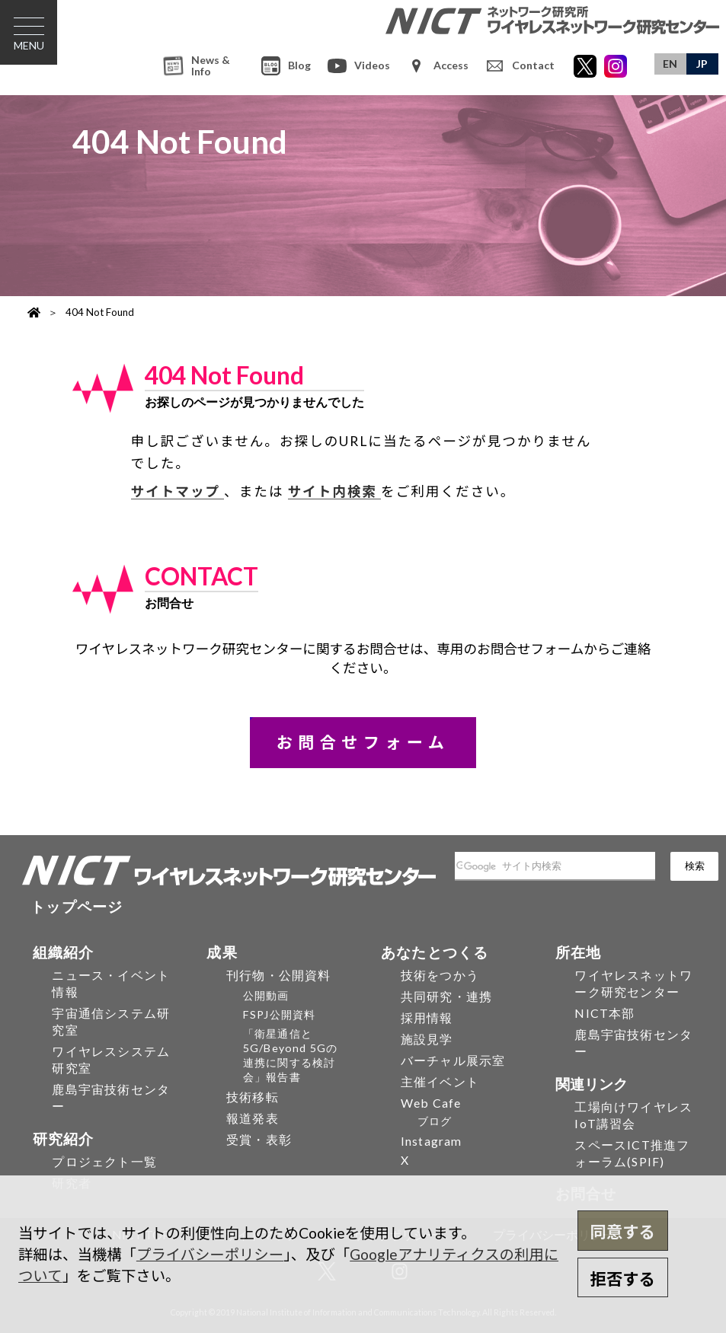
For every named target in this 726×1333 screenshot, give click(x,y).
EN (670, 63)
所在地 (578, 952)
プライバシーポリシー (209, 1254)
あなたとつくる (434, 952)
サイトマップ (178, 491)
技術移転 (252, 1096)
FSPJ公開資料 (279, 1014)
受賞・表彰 (259, 1139)
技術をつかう (440, 975)
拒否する (622, 1279)
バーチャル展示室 (453, 1060)
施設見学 (427, 1039)
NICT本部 (604, 1013)
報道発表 (252, 1118)
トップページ (76, 906)
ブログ (435, 1121)
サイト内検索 (335, 491)
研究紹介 (63, 1138)
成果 (221, 952)
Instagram (431, 1141)
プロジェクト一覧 (104, 1161)
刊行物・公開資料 (278, 975)
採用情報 (427, 1017)
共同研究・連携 (446, 996)
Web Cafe (431, 1102)
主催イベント (440, 1081)
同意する (622, 1232)
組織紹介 (63, 952)
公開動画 (266, 995)
